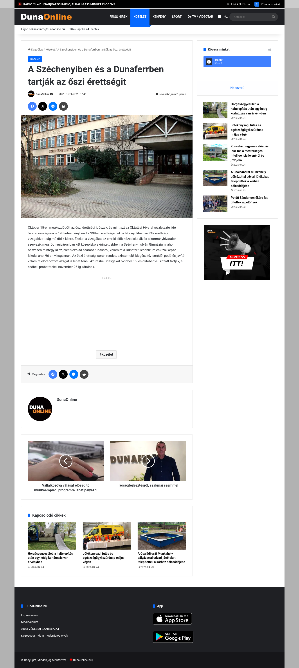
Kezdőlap (35, 49)
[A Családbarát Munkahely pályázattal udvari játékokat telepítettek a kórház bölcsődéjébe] (162, 535)
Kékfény (159, 16)
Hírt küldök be (238, 4)
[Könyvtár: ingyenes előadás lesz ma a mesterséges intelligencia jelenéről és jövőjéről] (216, 152)
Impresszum (29, 615)
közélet (107, 354)
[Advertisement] (107, 312)
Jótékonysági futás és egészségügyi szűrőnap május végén (103, 558)
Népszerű (237, 88)
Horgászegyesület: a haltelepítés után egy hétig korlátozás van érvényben (50, 558)
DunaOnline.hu (82, 660)
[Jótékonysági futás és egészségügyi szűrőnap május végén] (107, 535)
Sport (177, 16)
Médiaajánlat (29, 622)
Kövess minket (267, 4)
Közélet (139, 16)
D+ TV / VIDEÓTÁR (200, 16)
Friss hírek (118, 16)
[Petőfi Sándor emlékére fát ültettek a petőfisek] (216, 204)
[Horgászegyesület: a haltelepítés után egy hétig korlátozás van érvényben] (52, 535)
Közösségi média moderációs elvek (44, 635)
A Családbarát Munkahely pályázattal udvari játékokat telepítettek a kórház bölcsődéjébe (161, 558)
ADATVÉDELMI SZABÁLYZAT (40, 628)
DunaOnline (42, 94)
